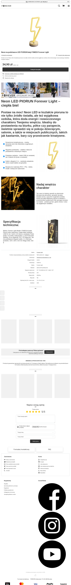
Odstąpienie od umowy (9, 492)
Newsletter (42, 472)
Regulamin (6, 488)
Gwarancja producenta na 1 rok (44, 257)
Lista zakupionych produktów (47, 466)
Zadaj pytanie (49, 352)
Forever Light (40, 252)
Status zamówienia (10, 459)
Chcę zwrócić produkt (11, 466)
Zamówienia (7, 456)
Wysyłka (6, 483)
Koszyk (42, 461)
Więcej (46, 255)
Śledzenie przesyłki (10, 461)
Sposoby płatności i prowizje (11, 485)
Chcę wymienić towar (11, 468)
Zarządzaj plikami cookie (10, 494)
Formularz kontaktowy (21, 449)
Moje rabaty (43, 470)
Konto (40, 456)
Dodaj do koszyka (35, 69)
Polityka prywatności (8, 490)
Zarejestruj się (43, 459)
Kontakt (8, 470)
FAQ (49, 449)
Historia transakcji (44, 468)
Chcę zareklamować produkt (12, 464)
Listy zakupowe (44, 464)
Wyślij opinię (36, 441)
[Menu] (68, 6)
